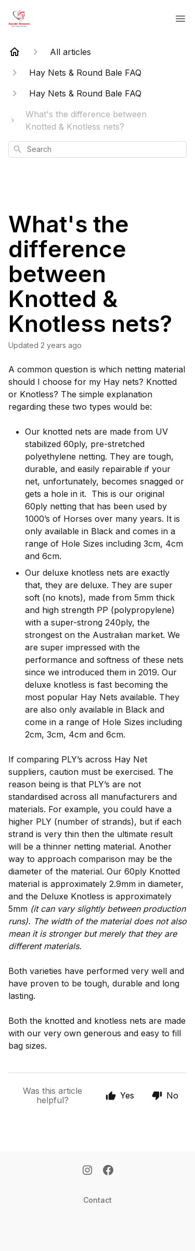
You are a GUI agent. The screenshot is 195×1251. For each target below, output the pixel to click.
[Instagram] (87, 1171)
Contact (97, 1200)
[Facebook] (108, 1171)
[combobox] (97, 149)
